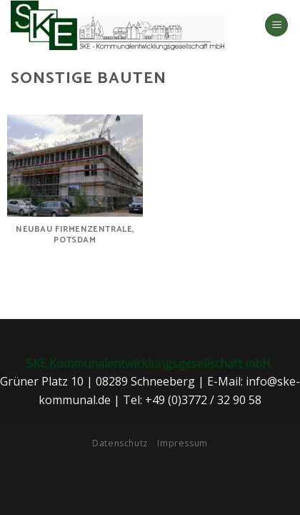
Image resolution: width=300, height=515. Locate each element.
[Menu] (276, 25)
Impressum (182, 443)
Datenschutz (120, 443)
